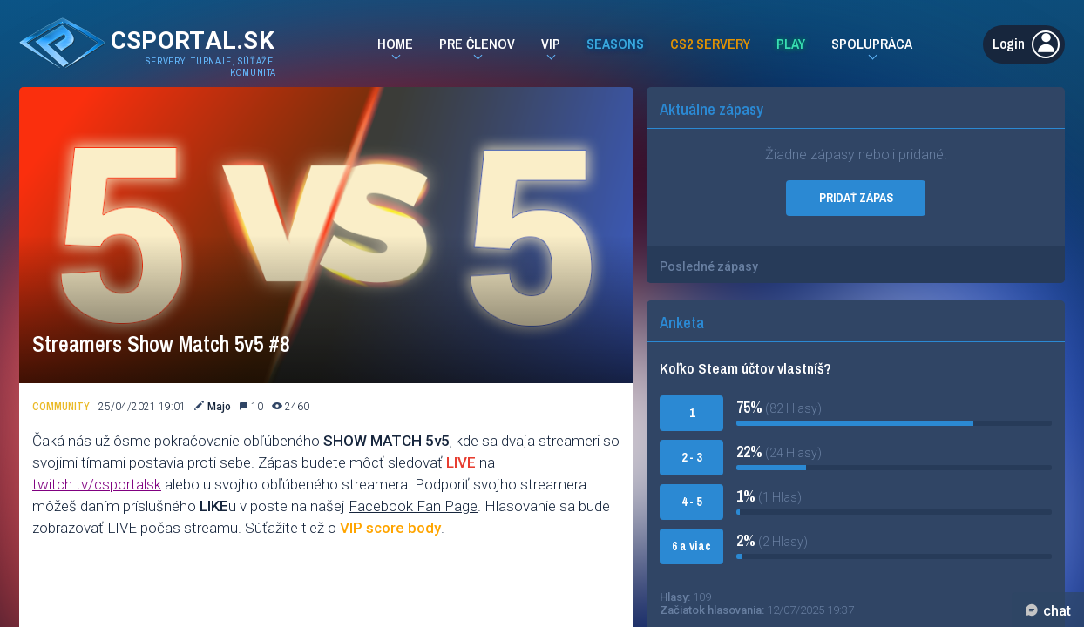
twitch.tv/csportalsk (96, 484)
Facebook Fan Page (413, 506)
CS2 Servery (710, 43)
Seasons (615, 43)
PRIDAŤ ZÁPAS (856, 198)
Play (790, 43)
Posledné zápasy (709, 266)
